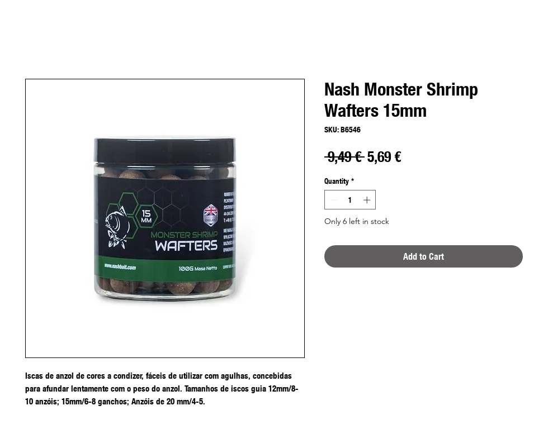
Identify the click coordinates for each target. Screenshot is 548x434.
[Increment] (368, 199)
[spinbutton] (350, 199)
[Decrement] (332, 199)
